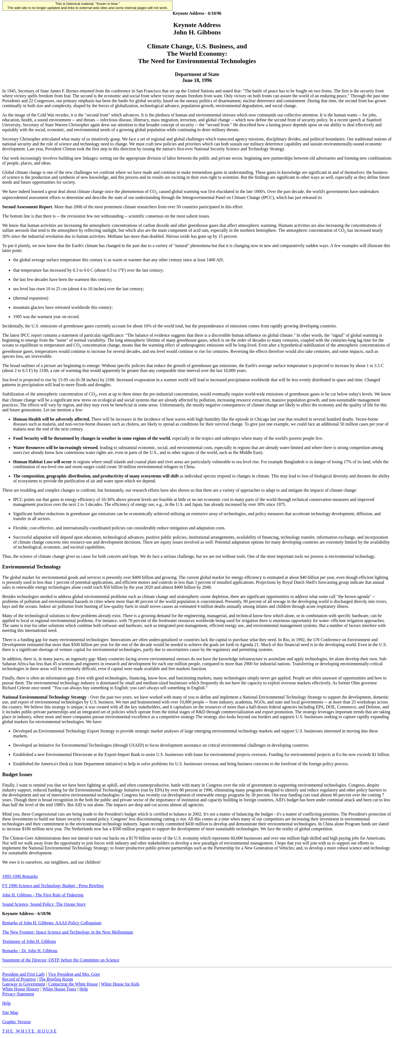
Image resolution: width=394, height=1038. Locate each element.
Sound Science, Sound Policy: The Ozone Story (44, 904)
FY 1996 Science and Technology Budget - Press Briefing (52, 885)
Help (83, 989)
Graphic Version (16, 1021)
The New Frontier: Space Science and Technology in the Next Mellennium (67, 932)
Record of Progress (19, 979)
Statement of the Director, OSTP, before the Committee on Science (60, 960)
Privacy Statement (18, 994)
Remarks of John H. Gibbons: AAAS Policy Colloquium (52, 922)
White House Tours (59, 989)
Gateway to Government (23, 984)
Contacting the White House (73, 984)
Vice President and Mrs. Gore (74, 974)
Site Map (10, 1012)
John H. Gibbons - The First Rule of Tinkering (42, 895)
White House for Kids (120, 984)
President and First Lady (23, 974)
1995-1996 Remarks (20, 876)
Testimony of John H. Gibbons (29, 941)
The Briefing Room (56, 979)
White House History (20, 989)
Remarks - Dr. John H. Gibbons (29, 950)
